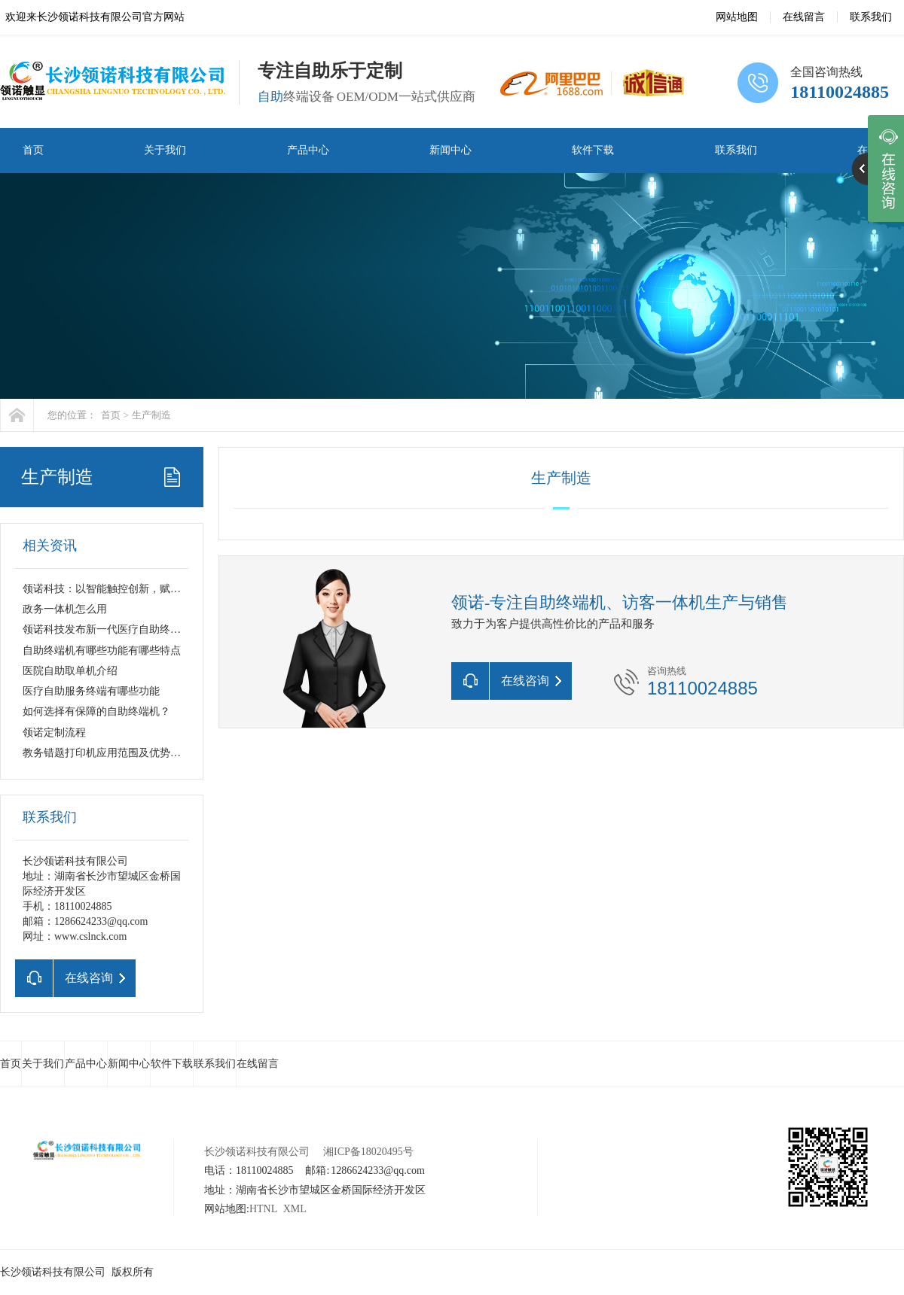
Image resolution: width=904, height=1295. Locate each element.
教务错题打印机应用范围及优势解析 (107, 752)
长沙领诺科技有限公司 (257, 1151)
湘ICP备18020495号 (368, 1151)
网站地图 (737, 17)
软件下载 (593, 150)
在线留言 (804, 17)
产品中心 (308, 150)
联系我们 (871, 17)
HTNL (263, 1208)
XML (295, 1208)
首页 (33, 150)
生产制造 (151, 415)
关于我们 (165, 150)
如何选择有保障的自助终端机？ (96, 711)
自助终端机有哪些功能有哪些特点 (102, 650)
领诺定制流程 (54, 732)
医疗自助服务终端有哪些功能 (91, 691)
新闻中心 (450, 150)
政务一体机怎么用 (65, 609)
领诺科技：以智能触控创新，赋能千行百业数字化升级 (149, 588)
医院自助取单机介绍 (70, 670)
